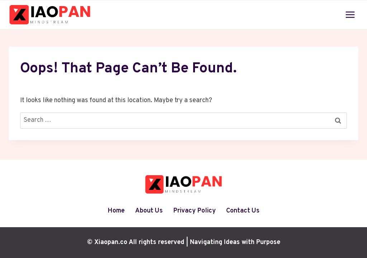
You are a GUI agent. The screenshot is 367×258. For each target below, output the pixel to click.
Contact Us (242, 211)
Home (116, 211)
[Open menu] (350, 14)
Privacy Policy (194, 211)
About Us (149, 211)
